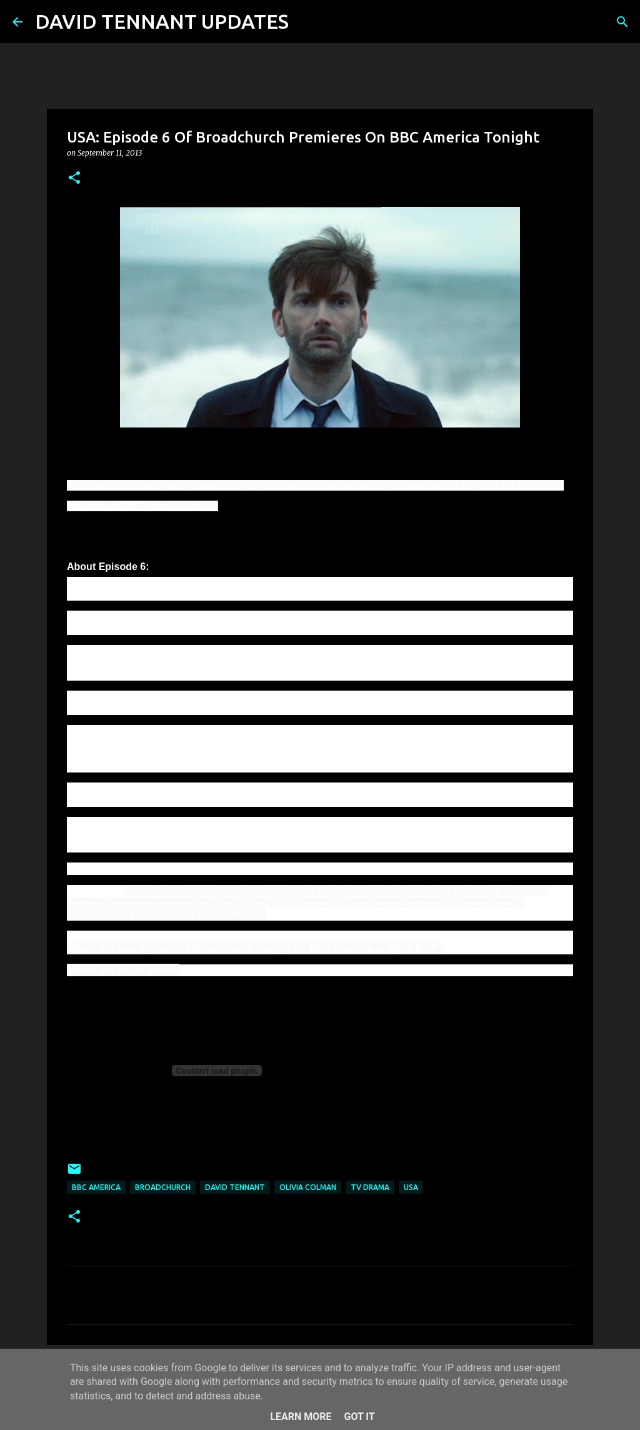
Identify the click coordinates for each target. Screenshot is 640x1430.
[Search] (306, 22)
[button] (74, 178)
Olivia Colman (307, 1187)
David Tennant (235, 1187)
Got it (359, 1416)
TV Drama (370, 1187)
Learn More (300, 1416)
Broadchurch (163, 1187)
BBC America (96, 1187)
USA (411, 1187)
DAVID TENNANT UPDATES (162, 21)
